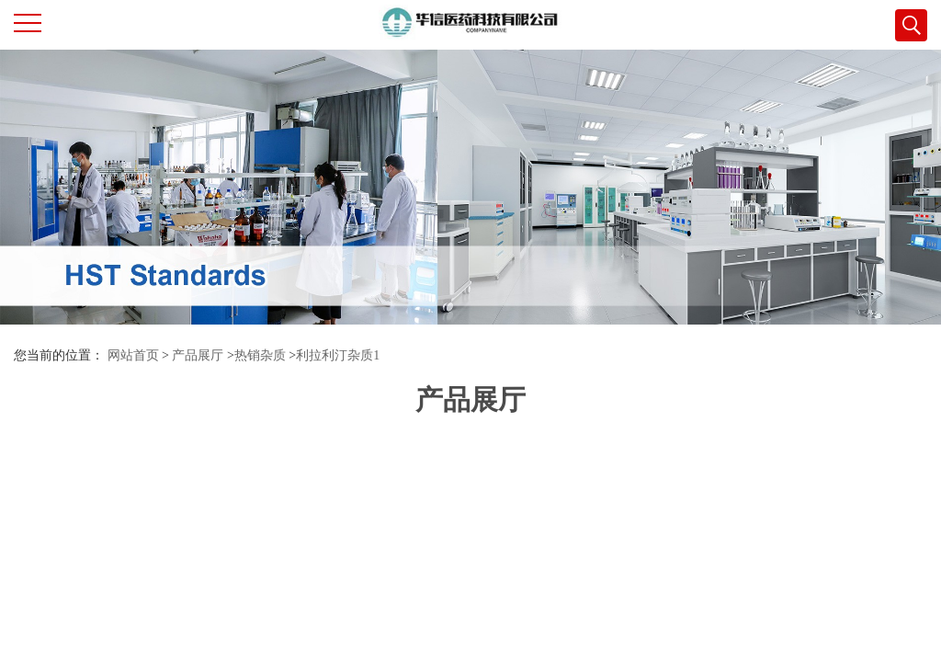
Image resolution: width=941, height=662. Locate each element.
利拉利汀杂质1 (338, 355)
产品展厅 (197, 355)
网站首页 (133, 355)
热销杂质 (260, 355)
